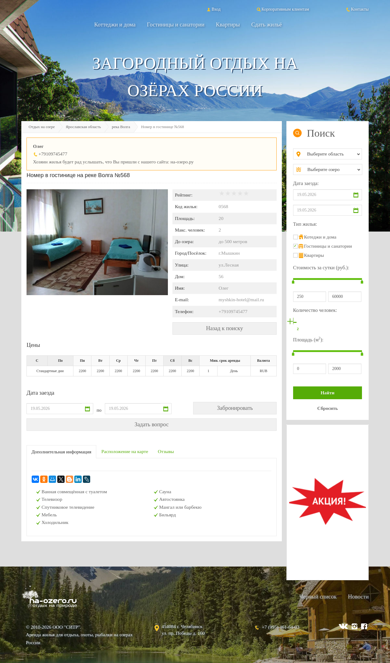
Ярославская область (83, 126)
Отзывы (166, 451)
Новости (358, 596)
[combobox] (332, 154)
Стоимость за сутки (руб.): (321, 267)
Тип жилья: (305, 224)
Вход (213, 9)
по (99, 410)
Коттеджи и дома (115, 24)
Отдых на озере (42, 126)
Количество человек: (315, 310)
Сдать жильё (266, 24)
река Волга (121, 126)
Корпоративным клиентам (282, 9)
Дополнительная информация (61, 451)
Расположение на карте (124, 451)
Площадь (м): (308, 339)
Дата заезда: (306, 183)
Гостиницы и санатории (175, 24)
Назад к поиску (224, 328)
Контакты (357, 9)
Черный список (317, 596)
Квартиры (228, 24)
